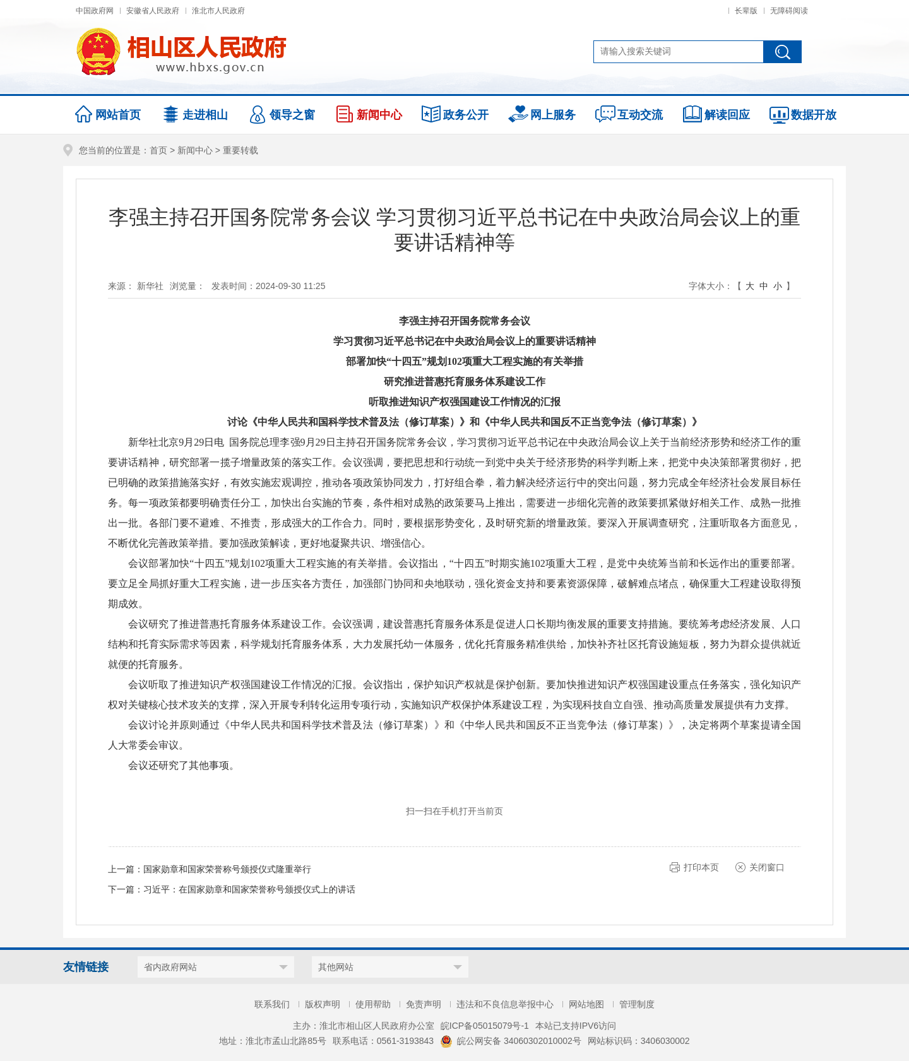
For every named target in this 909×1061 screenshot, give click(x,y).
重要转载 (240, 150)
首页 (158, 150)
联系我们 (272, 1004)
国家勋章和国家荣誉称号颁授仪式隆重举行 (227, 869)
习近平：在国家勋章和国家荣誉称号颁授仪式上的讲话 (249, 889)
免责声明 (423, 1004)
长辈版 (746, 10)
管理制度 (637, 1004)
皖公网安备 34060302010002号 (510, 1041)
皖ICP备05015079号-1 (485, 1026)
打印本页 (701, 867)
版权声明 (322, 1004)
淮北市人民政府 (218, 10)
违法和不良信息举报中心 (505, 1004)
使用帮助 (373, 1004)
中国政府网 (95, 10)
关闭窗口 (767, 867)
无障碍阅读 (789, 10)
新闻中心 (195, 150)
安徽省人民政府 (152, 10)
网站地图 (586, 1004)
